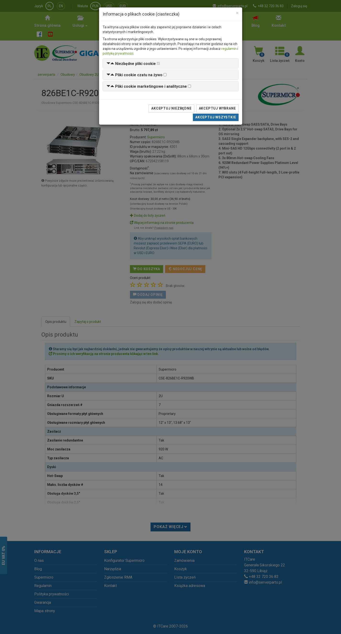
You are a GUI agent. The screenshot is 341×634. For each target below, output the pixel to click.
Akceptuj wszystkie (215, 117)
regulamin (229, 49)
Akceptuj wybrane (217, 108)
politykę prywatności (118, 53)
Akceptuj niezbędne (171, 108)
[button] (131, 63)
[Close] (237, 13)
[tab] (170, 63)
